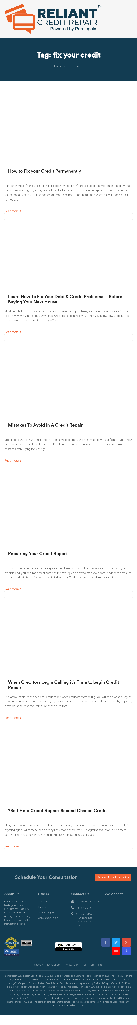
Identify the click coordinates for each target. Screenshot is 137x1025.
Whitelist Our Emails (48, 918)
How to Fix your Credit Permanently (44, 171)
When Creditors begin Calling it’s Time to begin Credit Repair (63, 685)
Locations (42, 901)
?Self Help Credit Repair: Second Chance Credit (57, 811)
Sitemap (38, 964)
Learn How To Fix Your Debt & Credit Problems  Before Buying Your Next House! (65, 299)
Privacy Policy (71, 964)
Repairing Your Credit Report (38, 554)
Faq (84, 964)
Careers (42, 907)
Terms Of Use (53, 964)
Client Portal (97, 964)
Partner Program (46, 912)
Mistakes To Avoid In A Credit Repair (45, 425)
